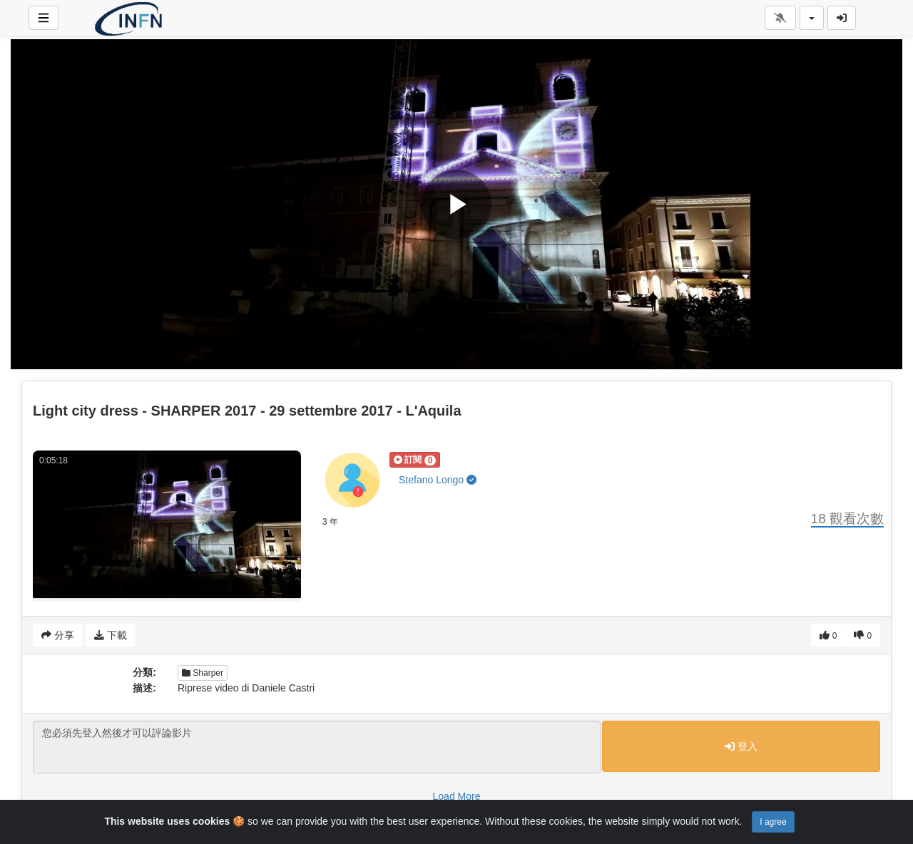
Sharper (202, 673)
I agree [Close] (773, 822)
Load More (457, 796)
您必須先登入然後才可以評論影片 (317, 747)
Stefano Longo (437, 479)
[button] (414, 460)
